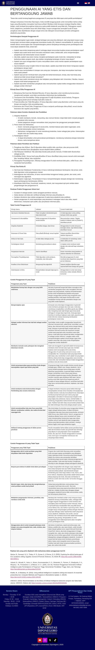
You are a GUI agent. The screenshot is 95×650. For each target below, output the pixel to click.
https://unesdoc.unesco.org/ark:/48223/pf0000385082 (49, 583)
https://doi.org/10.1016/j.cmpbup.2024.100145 (25, 577)
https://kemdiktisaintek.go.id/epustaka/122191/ (25, 569)
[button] (78, 3)
